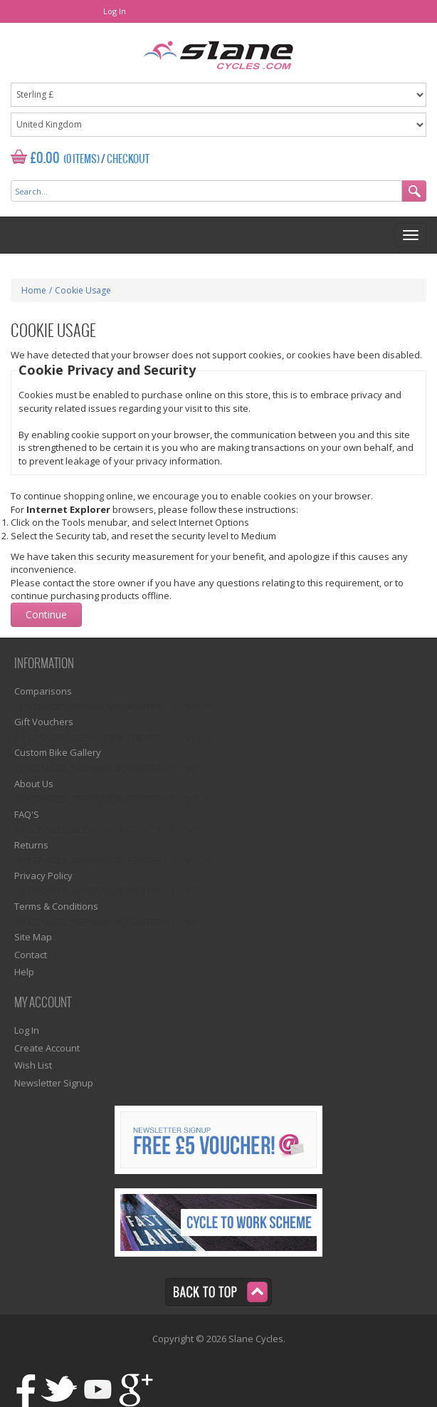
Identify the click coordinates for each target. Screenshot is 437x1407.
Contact (30, 954)
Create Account (47, 1048)
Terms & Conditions (56, 906)
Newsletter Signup (53, 1082)
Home (33, 290)
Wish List (33, 1065)
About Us (33, 783)
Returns (31, 845)
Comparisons (43, 691)
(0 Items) (81, 159)
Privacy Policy (43, 875)
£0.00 (45, 158)
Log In (114, 11)
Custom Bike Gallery (57, 752)
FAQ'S (26, 814)
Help (24, 971)
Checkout (128, 159)
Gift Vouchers (43, 721)
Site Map (33, 936)
